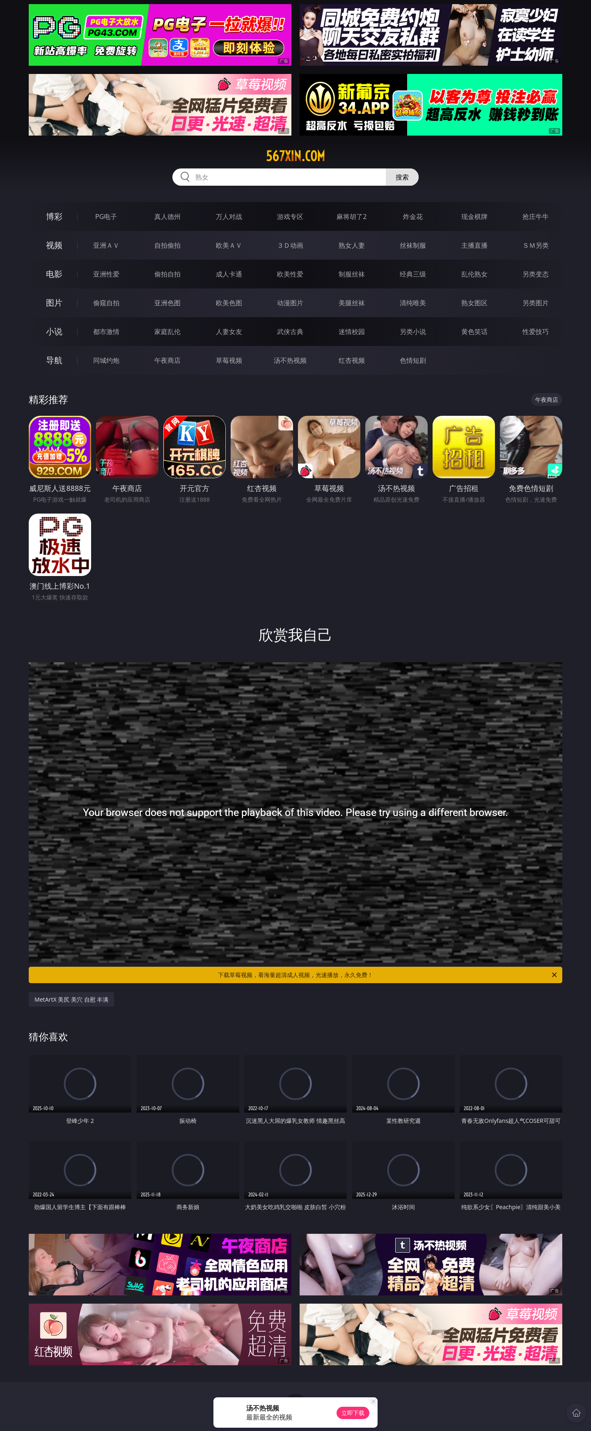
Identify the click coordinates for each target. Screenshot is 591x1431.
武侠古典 (290, 331)
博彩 (54, 216)
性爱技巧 (535, 331)
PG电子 (106, 216)
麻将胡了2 (352, 216)
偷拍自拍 (167, 274)
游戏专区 (290, 216)
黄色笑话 (474, 331)
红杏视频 (352, 360)
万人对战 (229, 216)
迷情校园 (352, 331)
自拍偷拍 (167, 245)
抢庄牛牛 (535, 216)
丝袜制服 (413, 245)
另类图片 (535, 302)
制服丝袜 (352, 274)
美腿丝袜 (352, 302)
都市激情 (106, 331)
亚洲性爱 (106, 274)
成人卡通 (229, 274)
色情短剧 (413, 360)
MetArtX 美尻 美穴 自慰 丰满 (71, 999)
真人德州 (167, 216)
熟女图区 (474, 302)
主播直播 (474, 245)
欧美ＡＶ (229, 245)
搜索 (402, 177)
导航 (54, 360)
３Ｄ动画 (290, 245)
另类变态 (535, 274)
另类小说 (413, 331)
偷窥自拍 (106, 302)
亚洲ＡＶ (106, 245)
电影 (54, 273)
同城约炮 (106, 360)
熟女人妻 (352, 245)
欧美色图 (229, 302)
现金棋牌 (474, 216)
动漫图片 (290, 302)
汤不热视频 (290, 360)
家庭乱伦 (167, 331)
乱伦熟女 (474, 274)
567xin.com (295, 156)
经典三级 (413, 274)
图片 (54, 302)
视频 (54, 245)
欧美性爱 (290, 274)
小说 (54, 331)
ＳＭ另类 (535, 245)
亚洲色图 (167, 302)
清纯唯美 (413, 302)
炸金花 (413, 216)
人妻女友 (229, 331)
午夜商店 (167, 360)
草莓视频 (229, 360)
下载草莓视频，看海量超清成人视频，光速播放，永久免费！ (388, 975)
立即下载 (352, 1413)
